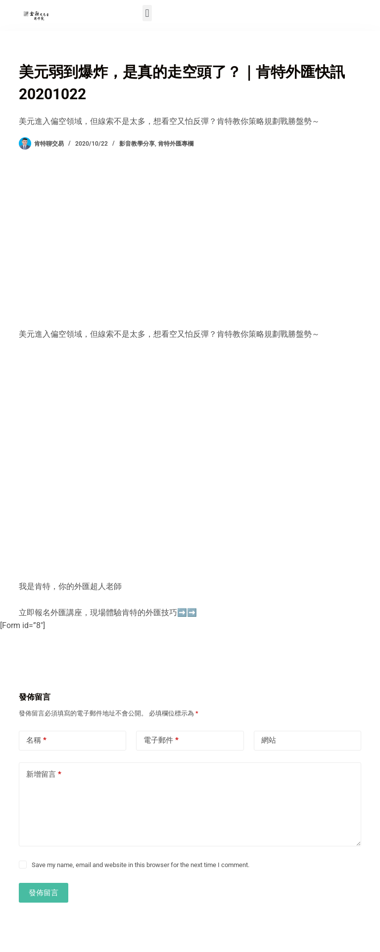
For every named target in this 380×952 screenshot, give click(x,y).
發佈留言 (43, 892)
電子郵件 (161, 740)
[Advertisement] (190, 239)
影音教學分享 (137, 143)
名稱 (36, 740)
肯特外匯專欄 (175, 143)
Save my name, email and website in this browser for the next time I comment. (140, 865)
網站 (268, 740)
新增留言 (43, 774)
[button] (147, 13)
